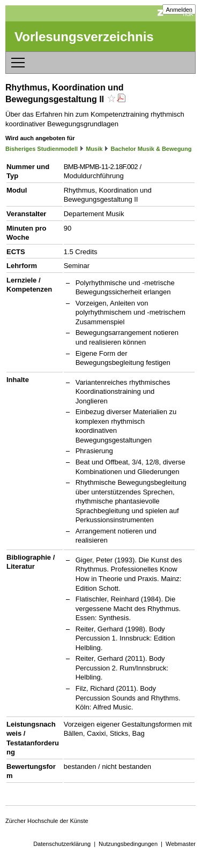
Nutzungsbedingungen (128, 844)
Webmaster (181, 844)
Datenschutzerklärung (62, 844)
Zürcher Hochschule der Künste (46, 821)
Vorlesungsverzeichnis (84, 36)
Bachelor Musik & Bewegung (151, 149)
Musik (94, 149)
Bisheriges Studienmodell (41, 149)
